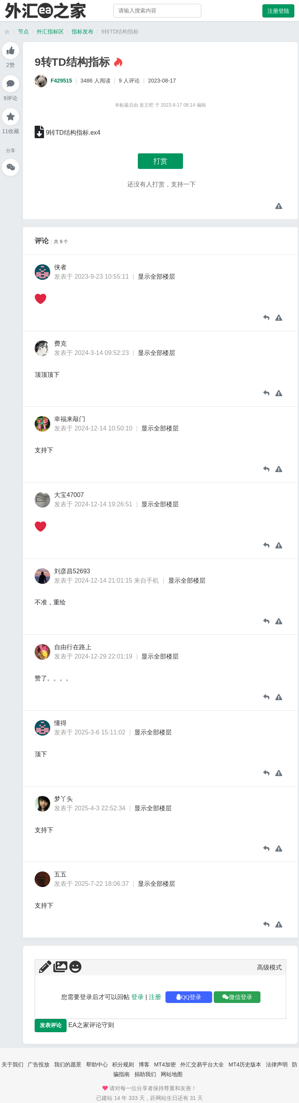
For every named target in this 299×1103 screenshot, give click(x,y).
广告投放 (38, 1064)
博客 (144, 1064)
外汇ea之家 (7, 31)
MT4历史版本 (245, 1064)
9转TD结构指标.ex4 (73, 132)
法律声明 (277, 1064)
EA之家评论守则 (91, 1025)
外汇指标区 (50, 31)
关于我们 (12, 1064)
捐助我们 (145, 1074)
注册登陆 (278, 11)
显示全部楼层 (156, 276)
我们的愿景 (67, 1064)
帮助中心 (97, 1064)
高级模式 (269, 967)
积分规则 (123, 1064)
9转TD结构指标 (120, 31)
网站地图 (172, 1074)
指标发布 (82, 31)
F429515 (61, 80)
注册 (155, 997)
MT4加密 (165, 1064)
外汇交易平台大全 (202, 1064)
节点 (23, 31)
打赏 (160, 161)
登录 (137, 997)
